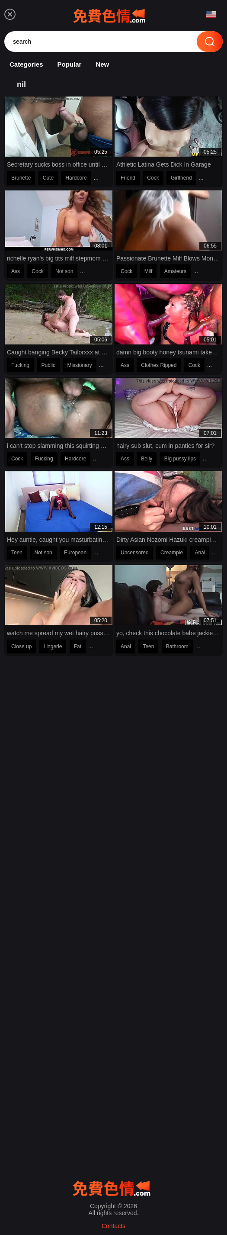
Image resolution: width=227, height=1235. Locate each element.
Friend (128, 178)
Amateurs (175, 271)
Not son (64, 271)
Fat (77, 646)
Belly (146, 459)
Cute (48, 178)
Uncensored (135, 553)
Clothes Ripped (158, 365)
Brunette (21, 178)
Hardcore (75, 178)
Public (48, 365)
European (75, 553)
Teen (16, 553)
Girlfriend (181, 178)
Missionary (79, 365)
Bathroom (177, 646)
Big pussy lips (180, 459)
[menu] (10, 14)
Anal (200, 553)
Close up (21, 646)
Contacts (113, 1225)
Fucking (20, 365)
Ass (15, 271)
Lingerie (53, 646)
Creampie (171, 553)
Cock (153, 178)
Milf (148, 271)
